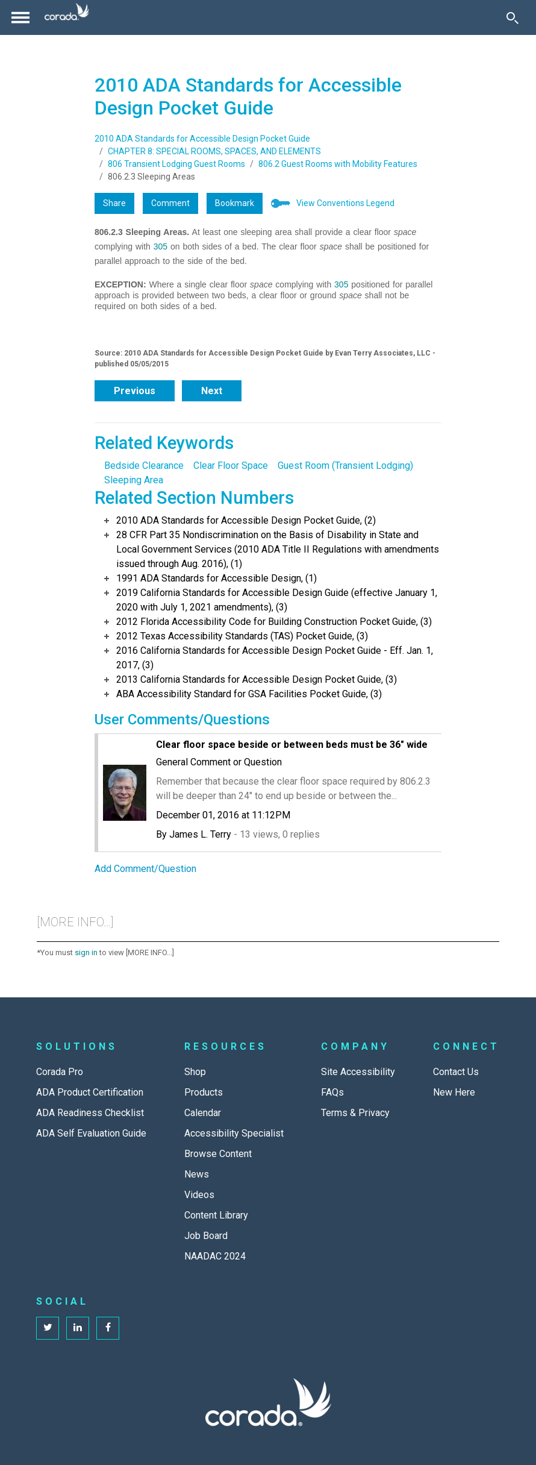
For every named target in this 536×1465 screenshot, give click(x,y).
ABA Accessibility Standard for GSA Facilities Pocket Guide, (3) (249, 694)
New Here (454, 1092)
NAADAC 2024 (215, 1256)
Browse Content (218, 1153)
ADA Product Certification (89, 1092)
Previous (134, 391)
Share (114, 203)
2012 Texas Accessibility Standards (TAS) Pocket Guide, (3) (242, 636)
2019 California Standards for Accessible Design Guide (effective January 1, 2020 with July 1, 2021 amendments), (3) (276, 600)
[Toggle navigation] (20, 17)
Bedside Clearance (144, 465)
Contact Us (456, 1072)
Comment (170, 203)
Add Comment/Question (145, 868)
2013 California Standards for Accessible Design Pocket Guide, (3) (256, 679)
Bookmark (234, 203)
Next (211, 391)
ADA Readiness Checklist (90, 1112)
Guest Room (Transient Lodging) (345, 465)
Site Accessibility (358, 1072)
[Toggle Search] (512, 17)
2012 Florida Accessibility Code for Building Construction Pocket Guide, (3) (274, 621)
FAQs (332, 1092)
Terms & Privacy (355, 1112)
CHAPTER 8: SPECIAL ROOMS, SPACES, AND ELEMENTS (214, 151)
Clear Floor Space (230, 465)
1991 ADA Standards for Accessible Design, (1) (216, 578)
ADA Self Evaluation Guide (91, 1133)
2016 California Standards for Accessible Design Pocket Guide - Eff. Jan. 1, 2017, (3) (274, 658)
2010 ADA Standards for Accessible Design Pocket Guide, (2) (246, 520)
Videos (199, 1194)
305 (160, 246)
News (196, 1174)
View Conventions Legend (345, 203)
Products (203, 1092)
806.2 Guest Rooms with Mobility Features (337, 164)
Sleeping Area (133, 480)
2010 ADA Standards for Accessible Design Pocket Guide (202, 138)
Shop (195, 1072)
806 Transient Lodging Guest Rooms (176, 164)
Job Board (206, 1235)
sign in (86, 952)
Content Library (216, 1215)
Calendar (202, 1112)
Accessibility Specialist (234, 1133)
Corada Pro (59, 1072)
